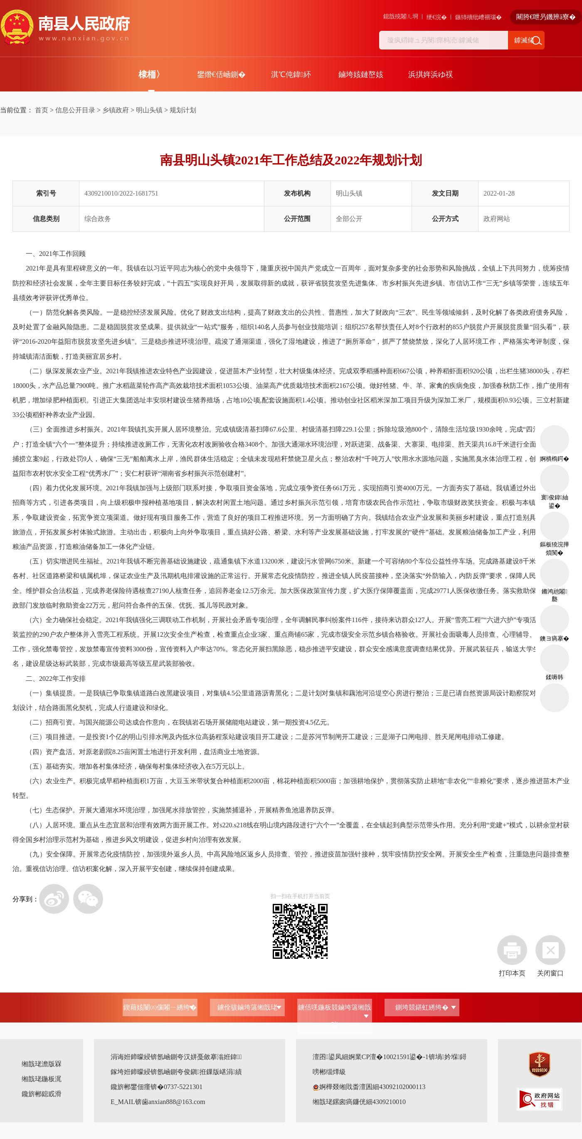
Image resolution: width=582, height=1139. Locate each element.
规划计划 (183, 110)
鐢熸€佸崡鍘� (221, 74)
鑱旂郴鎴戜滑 (42, 1093)
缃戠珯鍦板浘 (42, 1078)
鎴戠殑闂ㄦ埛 (400, 16)
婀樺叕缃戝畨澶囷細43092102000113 (369, 1086)
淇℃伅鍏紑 (291, 74)
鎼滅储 (524, 40)
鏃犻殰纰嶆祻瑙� (478, 17)
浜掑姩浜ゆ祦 (430, 74)
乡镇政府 (115, 110)
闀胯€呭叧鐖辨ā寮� (546, 16)
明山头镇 (149, 110)
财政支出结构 (221, 312)
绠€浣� (437, 17)
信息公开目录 (75, 110)
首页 (41, 110)
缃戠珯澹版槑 (42, 1063)
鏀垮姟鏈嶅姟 (360, 74)
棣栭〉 (151, 74)
